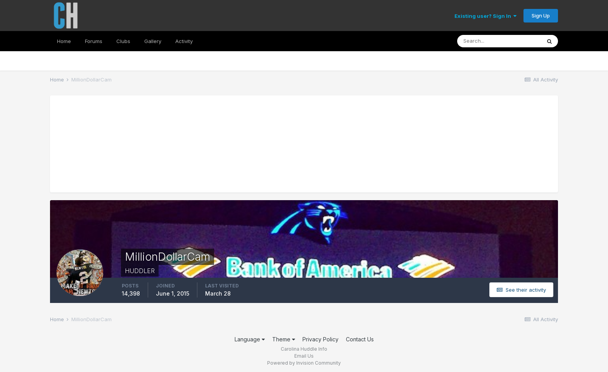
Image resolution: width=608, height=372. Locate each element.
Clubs (123, 41)
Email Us (304, 356)
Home (64, 41)
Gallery (152, 41)
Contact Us (360, 339)
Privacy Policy (320, 339)
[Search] (499, 41)
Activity (184, 41)
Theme (283, 339)
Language (250, 339)
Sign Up (541, 15)
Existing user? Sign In (485, 16)
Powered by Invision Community (304, 363)
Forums (93, 41)
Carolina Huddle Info (304, 349)
